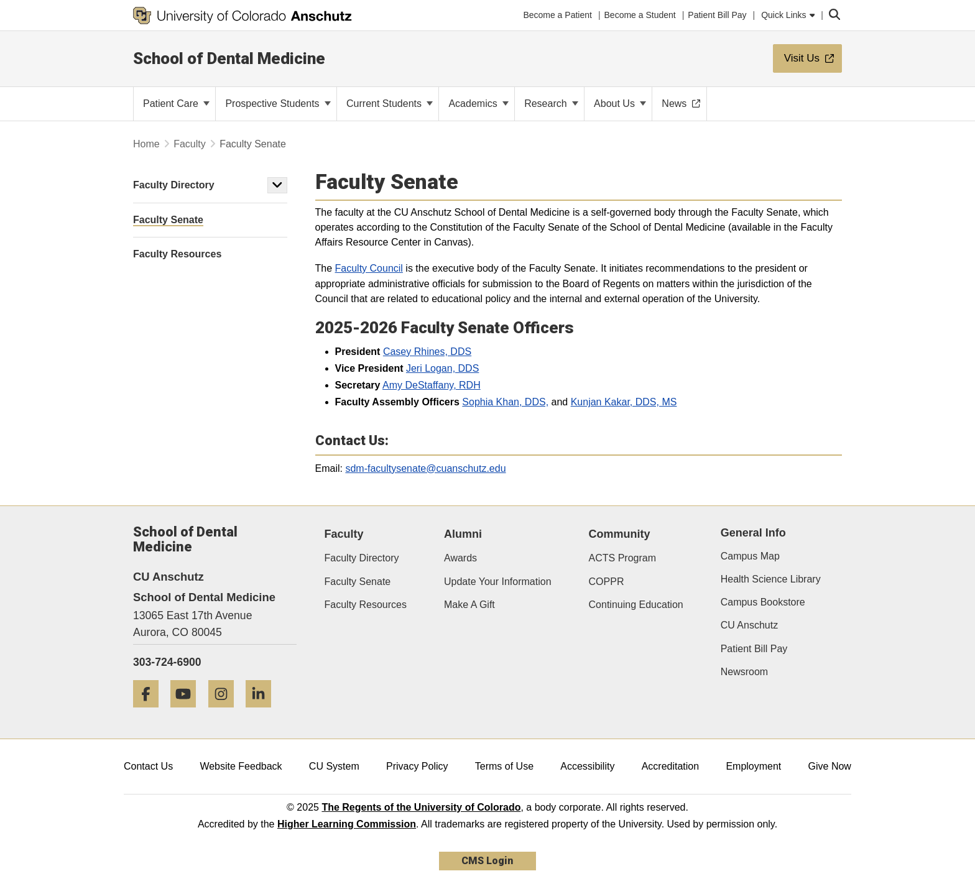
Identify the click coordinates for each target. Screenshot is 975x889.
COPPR (606, 581)
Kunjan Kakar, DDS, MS (624, 402)
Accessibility (587, 766)
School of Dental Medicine (229, 58)
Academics (478, 103)
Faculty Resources (366, 604)
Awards (460, 558)
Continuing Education (636, 604)
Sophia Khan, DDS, (505, 402)
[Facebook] (150, 712)
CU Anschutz (749, 625)
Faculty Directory (174, 185)
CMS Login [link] (487, 861)
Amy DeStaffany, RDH (431, 385)
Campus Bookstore (763, 602)
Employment (753, 766)
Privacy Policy (417, 766)
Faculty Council (369, 268)
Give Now (829, 766)
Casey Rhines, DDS (427, 351)
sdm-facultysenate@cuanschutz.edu (425, 468)
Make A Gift (469, 604)
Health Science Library (771, 579)
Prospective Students (278, 103)
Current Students (389, 103)
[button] (277, 185)
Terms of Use (504, 766)
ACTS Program (622, 558)
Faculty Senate (358, 581)
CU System (334, 766)
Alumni (463, 534)
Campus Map (750, 556)
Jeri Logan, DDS (442, 368)
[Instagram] (225, 712)
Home (146, 144)
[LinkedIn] (263, 712)
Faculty (189, 144)
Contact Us (148, 766)
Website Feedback (241, 766)
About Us (620, 103)
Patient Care (176, 103)
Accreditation (671, 766)
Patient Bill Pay (754, 648)
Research (551, 103)
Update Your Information (498, 581)
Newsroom (744, 671)
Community (619, 534)
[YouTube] (187, 712)
